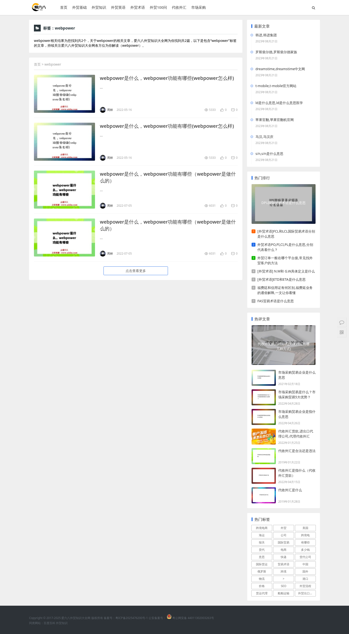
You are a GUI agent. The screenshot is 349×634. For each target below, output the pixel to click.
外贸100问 (158, 7)
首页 (63, 7)
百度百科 (49, 623)
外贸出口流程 (307, 593)
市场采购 (198, 7)
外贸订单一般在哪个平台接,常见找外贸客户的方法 (285, 260)
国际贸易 (283, 542)
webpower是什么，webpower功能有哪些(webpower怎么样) (167, 78)
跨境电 (305, 535)
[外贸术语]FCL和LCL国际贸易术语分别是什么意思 (286, 234)
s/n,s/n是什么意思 (269, 153)
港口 (305, 579)
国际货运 (262, 564)
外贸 (283, 528)
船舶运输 (283, 593)
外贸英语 (118, 7)
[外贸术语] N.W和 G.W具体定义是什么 (286, 271)
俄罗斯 (261, 571)
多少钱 (305, 550)
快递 (283, 557)
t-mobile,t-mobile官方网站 (275, 85)
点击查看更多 (136, 270)
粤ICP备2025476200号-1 (131, 618)
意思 (262, 557)
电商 (283, 550)
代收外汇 (179, 7)
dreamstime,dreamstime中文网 (280, 69)
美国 (305, 528)
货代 (262, 550)
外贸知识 (99, 7)
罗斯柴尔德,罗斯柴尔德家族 (276, 52)
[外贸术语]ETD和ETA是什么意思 (281, 279)
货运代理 (262, 593)
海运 (262, 535)
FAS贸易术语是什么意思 (275, 301)
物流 (262, 579)
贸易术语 (283, 564)
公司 (283, 535)
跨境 (283, 571)
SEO (283, 586)
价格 (262, 586)
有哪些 (305, 542)
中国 (305, 564)
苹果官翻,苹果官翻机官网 (274, 119)
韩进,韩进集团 (266, 35)
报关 (262, 542)
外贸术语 (137, 7)
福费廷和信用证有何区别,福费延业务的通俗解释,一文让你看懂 (285, 290)
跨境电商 (262, 528)
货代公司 (305, 557)
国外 (305, 571)
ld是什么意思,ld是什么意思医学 (279, 102)
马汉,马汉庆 (264, 136)
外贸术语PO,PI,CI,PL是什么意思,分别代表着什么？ (285, 247)
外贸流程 (305, 586)
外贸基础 (79, 7)
